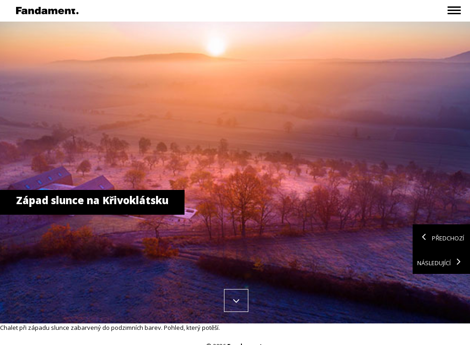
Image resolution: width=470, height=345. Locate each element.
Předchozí (440, 237)
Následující (441, 261)
